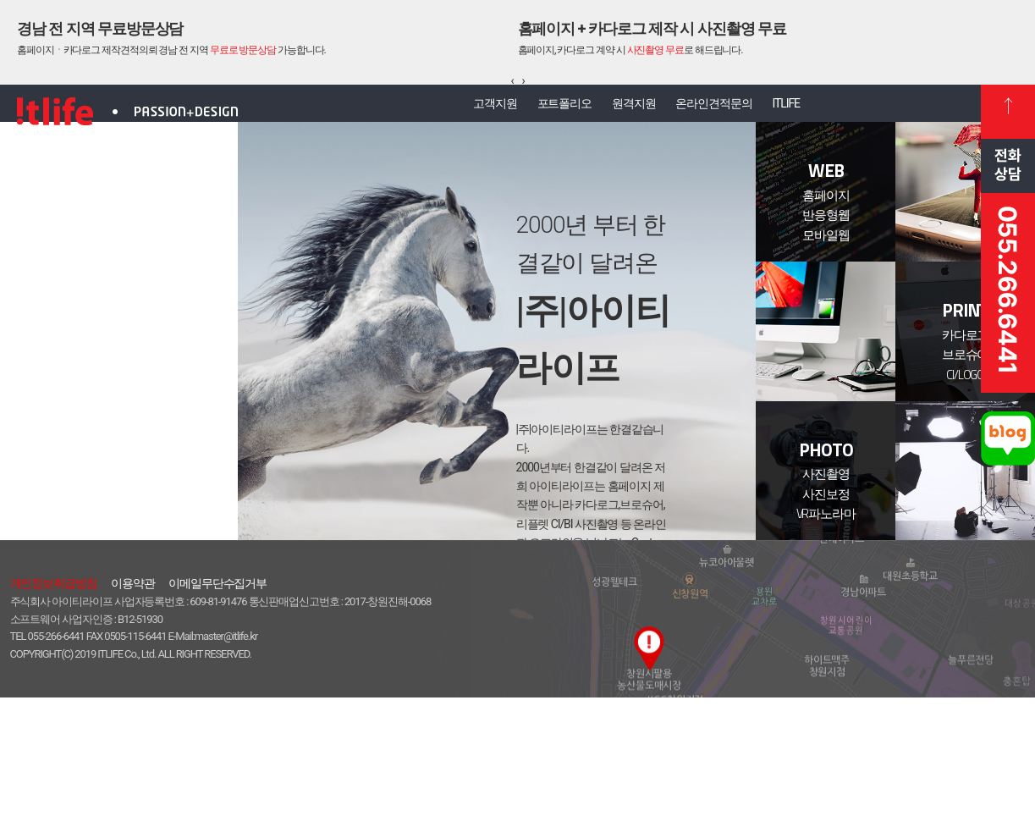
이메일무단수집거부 (217, 723)
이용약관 (133, 723)
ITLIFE (817, 111)
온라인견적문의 (729, 111)
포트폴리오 (548, 111)
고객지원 (464, 111)
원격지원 (634, 111)
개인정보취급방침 (53, 723)
